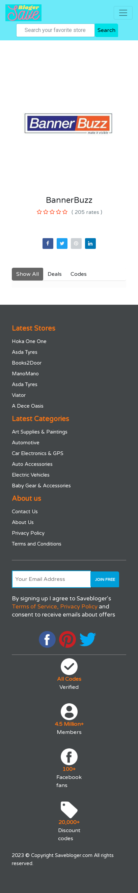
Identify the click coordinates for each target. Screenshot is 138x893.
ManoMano (25, 374)
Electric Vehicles (31, 475)
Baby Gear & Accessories (41, 486)
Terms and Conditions (36, 544)
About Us (23, 522)
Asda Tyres (24, 352)
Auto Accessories (32, 464)
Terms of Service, (35, 606)
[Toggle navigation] (123, 13)
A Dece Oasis (28, 406)
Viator (19, 395)
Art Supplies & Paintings (39, 432)
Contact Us (25, 512)
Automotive (25, 443)
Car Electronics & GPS (37, 453)
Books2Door (27, 363)
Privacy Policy (28, 533)
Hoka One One (29, 341)
